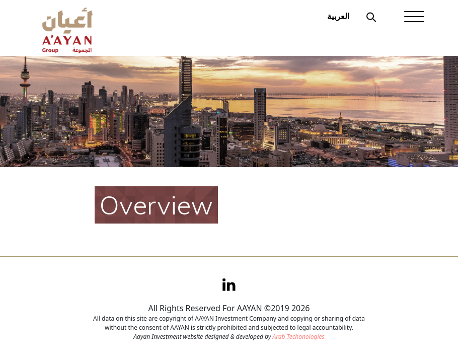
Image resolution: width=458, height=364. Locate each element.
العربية (338, 16)
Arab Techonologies (298, 336)
